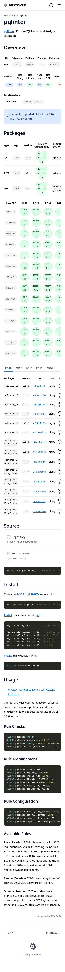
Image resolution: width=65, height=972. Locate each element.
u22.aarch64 (39, 491)
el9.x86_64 (39, 404)
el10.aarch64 (39, 432)
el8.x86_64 (39, 385)
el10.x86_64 (39, 423)
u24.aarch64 (39, 511)
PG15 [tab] (39, 368)
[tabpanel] (32, 444)
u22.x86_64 (39, 481)
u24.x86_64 (39, 501)
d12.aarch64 (39, 451)
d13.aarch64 (39, 471)
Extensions (9, 15)
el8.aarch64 (39, 395)
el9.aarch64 (39, 413)
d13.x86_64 (39, 461)
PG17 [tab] (19, 368)
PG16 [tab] (29, 368)
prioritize (53, 932)
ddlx (8, 932)
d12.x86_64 (39, 441)
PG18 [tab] (8, 368)
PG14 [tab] (49, 368)
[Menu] (59, 5)
